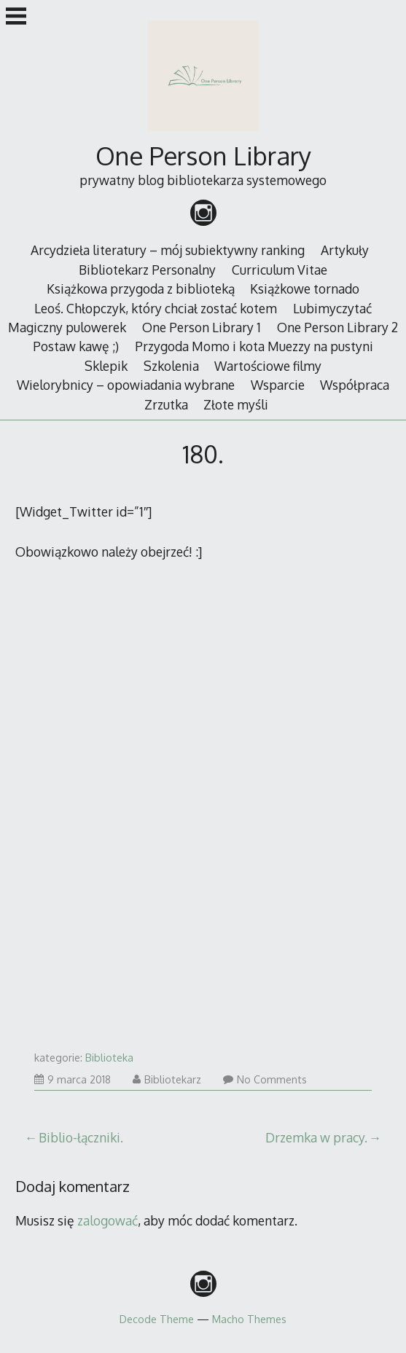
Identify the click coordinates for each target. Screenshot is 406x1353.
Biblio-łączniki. (81, 1137)
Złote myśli (235, 404)
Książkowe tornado (304, 289)
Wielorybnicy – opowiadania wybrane (126, 385)
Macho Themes (249, 1318)
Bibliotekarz (167, 1079)
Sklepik (106, 366)
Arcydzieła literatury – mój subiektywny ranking (168, 250)
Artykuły (345, 250)
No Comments (265, 1079)
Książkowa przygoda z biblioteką (141, 289)
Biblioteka (109, 1057)
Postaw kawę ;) (76, 346)
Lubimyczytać (332, 308)
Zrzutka (166, 404)
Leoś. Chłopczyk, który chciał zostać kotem (155, 308)
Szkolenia (171, 366)
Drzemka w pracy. (316, 1137)
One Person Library (203, 155)
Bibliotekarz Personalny (147, 270)
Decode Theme (157, 1318)
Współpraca (354, 385)
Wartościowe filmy (267, 366)
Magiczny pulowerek (67, 327)
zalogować (107, 1220)
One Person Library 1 (201, 327)
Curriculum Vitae (279, 270)
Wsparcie (278, 385)
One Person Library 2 (337, 327)
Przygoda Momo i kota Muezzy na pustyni (254, 346)
